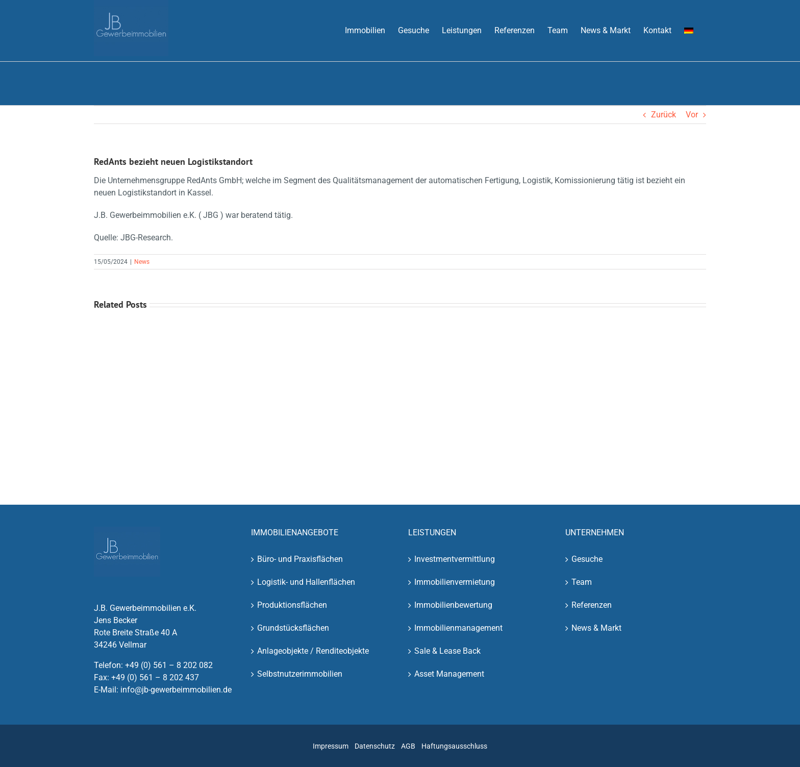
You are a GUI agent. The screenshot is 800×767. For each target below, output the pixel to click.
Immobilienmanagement (458, 628)
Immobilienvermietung (454, 582)
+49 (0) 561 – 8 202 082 (169, 665)
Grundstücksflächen (293, 628)
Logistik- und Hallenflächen (306, 582)
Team (581, 582)
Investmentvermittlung (454, 559)
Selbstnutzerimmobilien (299, 674)
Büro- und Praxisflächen (300, 559)
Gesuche (587, 559)
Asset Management (449, 674)
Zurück (663, 114)
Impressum (330, 746)
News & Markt (596, 628)
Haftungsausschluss (454, 746)
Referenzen (591, 605)
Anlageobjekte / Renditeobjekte (313, 651)
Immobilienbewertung (453, 605)
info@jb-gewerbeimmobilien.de (176, 690)
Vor (692, 114)
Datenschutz (375, 746)
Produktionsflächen (292, 605)
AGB (408, 746)
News (141, 261)
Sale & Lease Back (447, 651)
